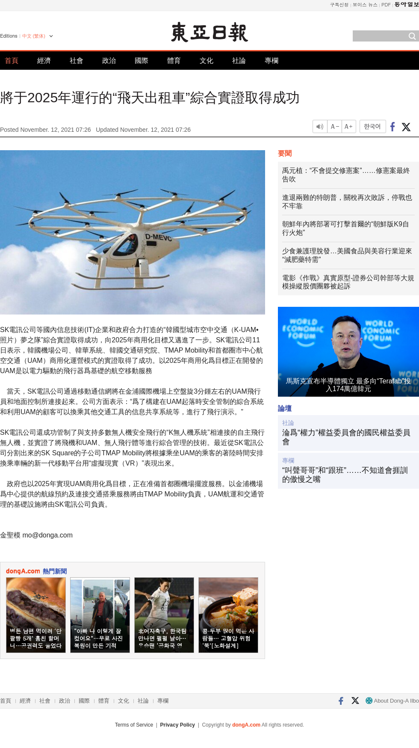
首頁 (11, 60)
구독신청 (339, 4)
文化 (206, 60)
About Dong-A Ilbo (392, 701)
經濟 (44, 60)
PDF (386, 4)
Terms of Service (134, 725)
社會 (76, 60)
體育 (174, 60)
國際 (141, 60)
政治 (109, 60)
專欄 (271, 60)
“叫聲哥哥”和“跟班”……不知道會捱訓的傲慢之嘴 (345, 475)
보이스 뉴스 (365, 4)
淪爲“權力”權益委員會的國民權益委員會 (346, 437)
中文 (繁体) (33, 36)
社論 (239, 60)
